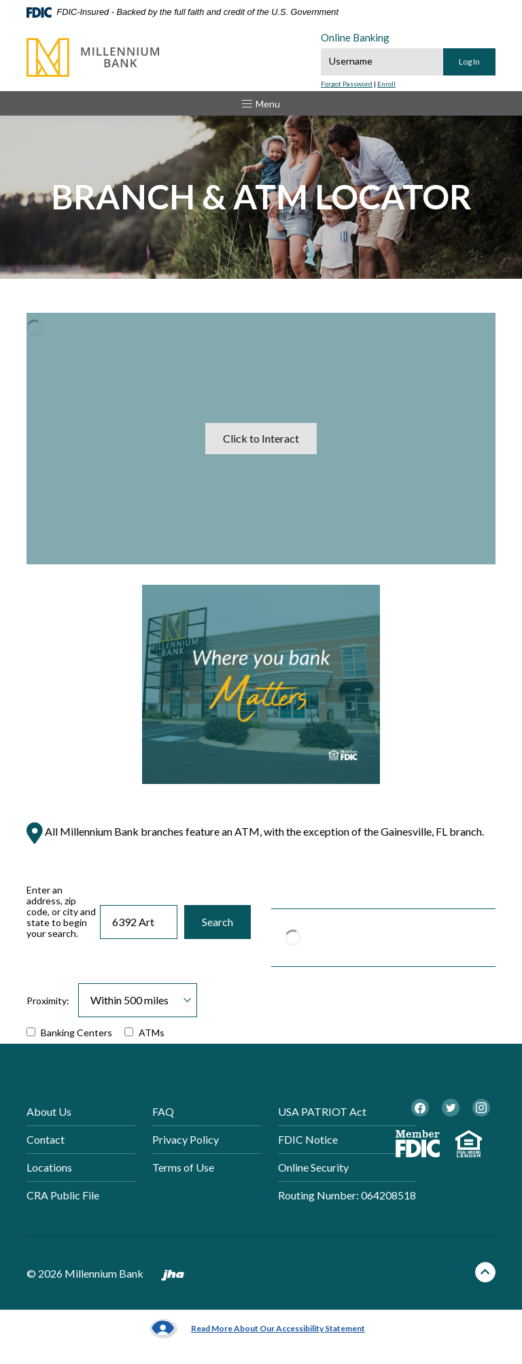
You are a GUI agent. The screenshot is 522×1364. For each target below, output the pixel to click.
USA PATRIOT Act (322, 1111)
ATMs (144, 1032)
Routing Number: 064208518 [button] (347, 1195)
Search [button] (217, 921)
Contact (46, 1139)
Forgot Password (346, 84)
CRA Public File (63, 1195)
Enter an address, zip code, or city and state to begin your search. (61, 912)
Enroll (386, 84)
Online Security (313, 1167)
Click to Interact (261, 438)
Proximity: (48, 1000)
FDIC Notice (308, 1139)
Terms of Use (183, 1167)
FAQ (163, 1111)
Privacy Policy (185, 1139)
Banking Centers (69, 1032)
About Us (49, 1111)
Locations (49, 1167)
